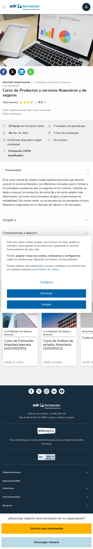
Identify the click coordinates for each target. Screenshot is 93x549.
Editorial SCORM (11, 481)
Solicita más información (46, 528)
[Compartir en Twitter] (12, 71)
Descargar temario (46, 542)
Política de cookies (49, 269)
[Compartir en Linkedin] (21, 71)
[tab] (46, 220)
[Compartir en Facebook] (3, 71)
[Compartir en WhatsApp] (30, 71)
